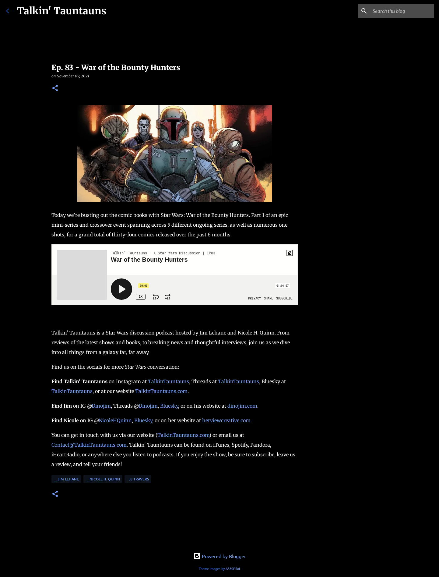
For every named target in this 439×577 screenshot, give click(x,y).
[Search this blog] (402, 11)
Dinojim (101, 406)
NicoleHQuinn (115, 420)
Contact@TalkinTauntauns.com (89, 445)
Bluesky (169, 406)
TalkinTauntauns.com (161, 391)
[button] (55, 88)
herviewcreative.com (226, 420)
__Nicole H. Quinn (103, 479)
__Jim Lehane (66, 479)
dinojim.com (242, 406)
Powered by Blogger (219, 556)
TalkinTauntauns (168, 381)
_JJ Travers (138, 479)
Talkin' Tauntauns (62, 11)
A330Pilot (233, 568)
